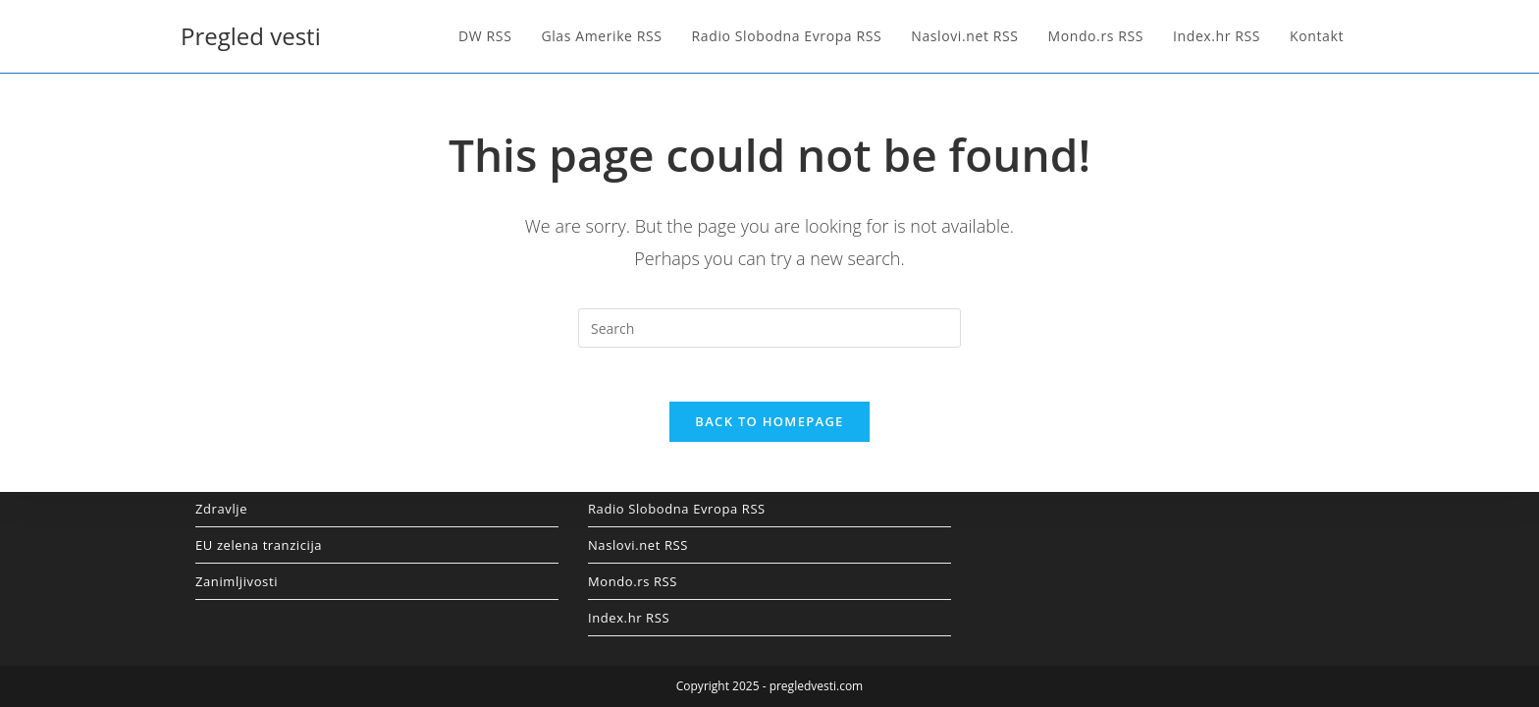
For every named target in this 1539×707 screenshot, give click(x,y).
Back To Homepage (769, 427)
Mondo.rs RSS (632, 581)
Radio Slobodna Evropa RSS (677, 508)
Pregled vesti (251, 36)
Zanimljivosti (236, 581)
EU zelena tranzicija (258, 545)
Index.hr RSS (628, 617)
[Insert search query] (769, 328)
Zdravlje (221, 508)
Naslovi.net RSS (638, 545)
